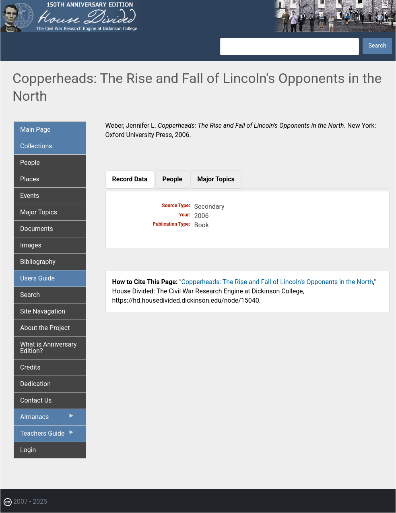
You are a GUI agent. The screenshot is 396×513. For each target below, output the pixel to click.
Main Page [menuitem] (35, 129)
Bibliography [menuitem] (38, 262)
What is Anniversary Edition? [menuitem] (48, 348)
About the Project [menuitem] (45, 328)
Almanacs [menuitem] (47, 418)
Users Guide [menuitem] (37, 278)
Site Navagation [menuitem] (42, 311)
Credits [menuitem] (30, 367)
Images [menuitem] (30, 245)
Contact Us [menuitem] (36, 400)
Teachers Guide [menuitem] (47, 435)
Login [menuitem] (28, 450)
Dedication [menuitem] (35, 384)
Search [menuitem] (30, 295)
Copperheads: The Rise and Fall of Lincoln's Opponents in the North (277, 282)
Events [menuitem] (29, 195)
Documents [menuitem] (36, 229)
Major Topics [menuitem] (38, 212)
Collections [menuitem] (36, 146)
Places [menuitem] (29, 179)
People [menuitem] (30, 162)
